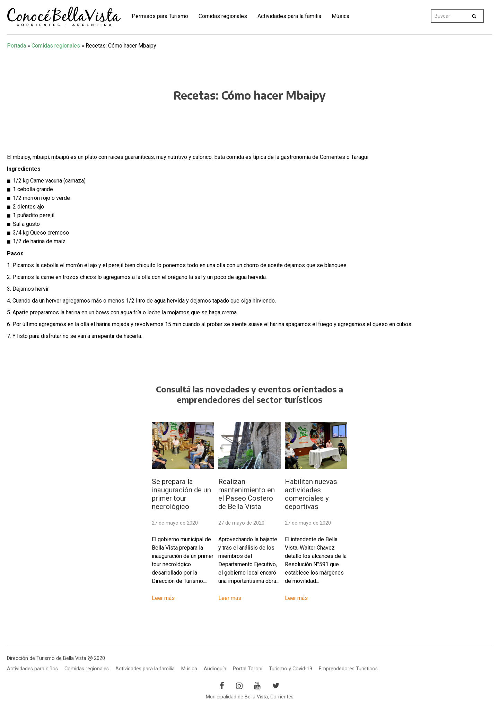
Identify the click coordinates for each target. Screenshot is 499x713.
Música (340, 16)
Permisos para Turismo (160, 16)
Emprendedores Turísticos (348, 669)
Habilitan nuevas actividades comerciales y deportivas (311, 494)
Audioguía (215, 669)
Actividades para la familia (289, 16)
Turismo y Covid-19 (290, 669)
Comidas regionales (223, 16)
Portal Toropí (247, 669)
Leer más (163, 598)
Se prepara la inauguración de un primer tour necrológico (181, 494)
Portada (16, 45)
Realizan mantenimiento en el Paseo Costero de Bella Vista (246, 494)
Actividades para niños (32, 669)
